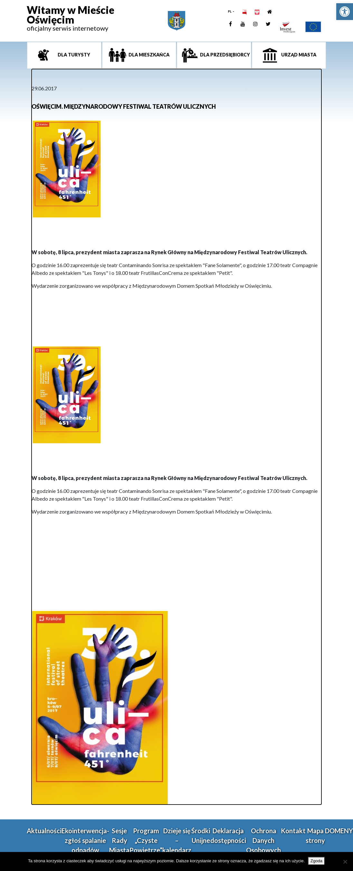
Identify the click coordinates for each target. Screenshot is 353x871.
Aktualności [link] (44, 831)
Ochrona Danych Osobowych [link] (263, 840)
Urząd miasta (298, 54)
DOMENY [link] (339, 831)
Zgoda (316, 860)
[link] (344, 11)
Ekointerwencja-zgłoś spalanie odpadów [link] (85, 840)
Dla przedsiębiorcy (224, 54)
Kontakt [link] (293, 831)
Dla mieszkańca (148, 54)
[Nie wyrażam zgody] (345, 861)
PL (230, 11)
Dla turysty (73, 54)
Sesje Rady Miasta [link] (119, 840)
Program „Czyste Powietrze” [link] (145, 840)
